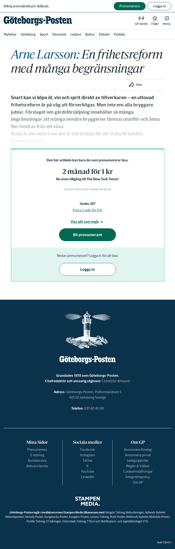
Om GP (138, 482)
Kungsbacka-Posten (56, 516)
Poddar (119, 34)
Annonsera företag (138, 449)
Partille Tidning (36, 521)
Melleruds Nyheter (137, 516)
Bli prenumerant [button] (87, 234)
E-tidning (37, 455)
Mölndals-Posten (159, 516)
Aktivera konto (37, 466)
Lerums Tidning (99, 516)
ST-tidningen (53, 521)
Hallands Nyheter (155, 512)
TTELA (91, 521)
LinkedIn (87, 477)
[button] (166, 20)
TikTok (87, 460)
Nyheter (10, 34)
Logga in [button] (159, 6)
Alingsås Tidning (115, 512)
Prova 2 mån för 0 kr (87, 210)
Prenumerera (37, 449)
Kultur (90, 34)
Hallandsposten (14, 516)
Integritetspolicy (138, 477)
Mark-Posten (117, 516)
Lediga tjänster (138, 460)
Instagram (87, 455)
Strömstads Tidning (74, 521)
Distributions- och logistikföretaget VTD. (124, 521)
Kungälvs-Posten (79, 516)
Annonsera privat (138, 455)
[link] (38, 21)
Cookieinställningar (137, 471)
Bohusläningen (135, 512)
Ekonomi (59, 34)
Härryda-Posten (34, 516)
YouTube (87, 471)
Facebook (87, 449)
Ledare (75, 34)
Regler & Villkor (137, 466)
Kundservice (37, 460)
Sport (44, 34)
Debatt (104, 34)
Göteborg (28, 34)
